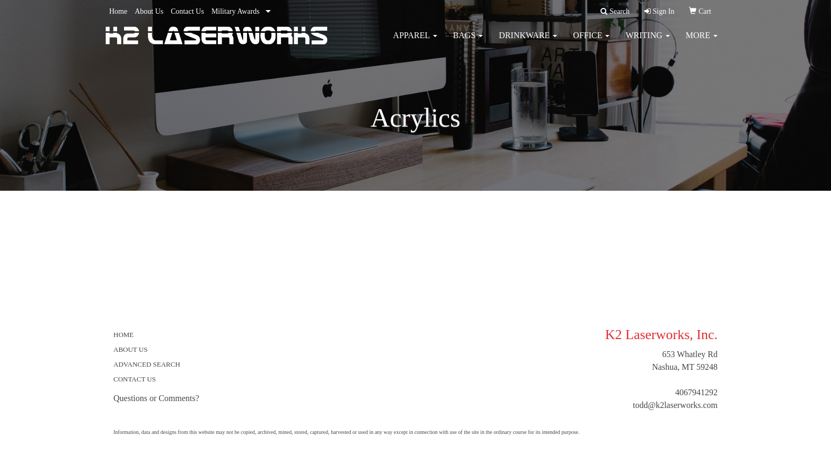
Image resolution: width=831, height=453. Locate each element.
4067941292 (696, 392)
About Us (149, 11)
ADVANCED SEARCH (146, 364)
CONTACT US (134, 379)
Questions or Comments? (156, 398)
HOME (123, 335)
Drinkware (528, 42)
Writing (647, 42)
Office (591, 42)
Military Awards (235, 11)
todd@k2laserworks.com (675, 405)
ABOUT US (130, 349)
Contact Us (187, 11)
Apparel (415, 42)
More (702, 42)
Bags (468, 42)
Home (118, 11)
